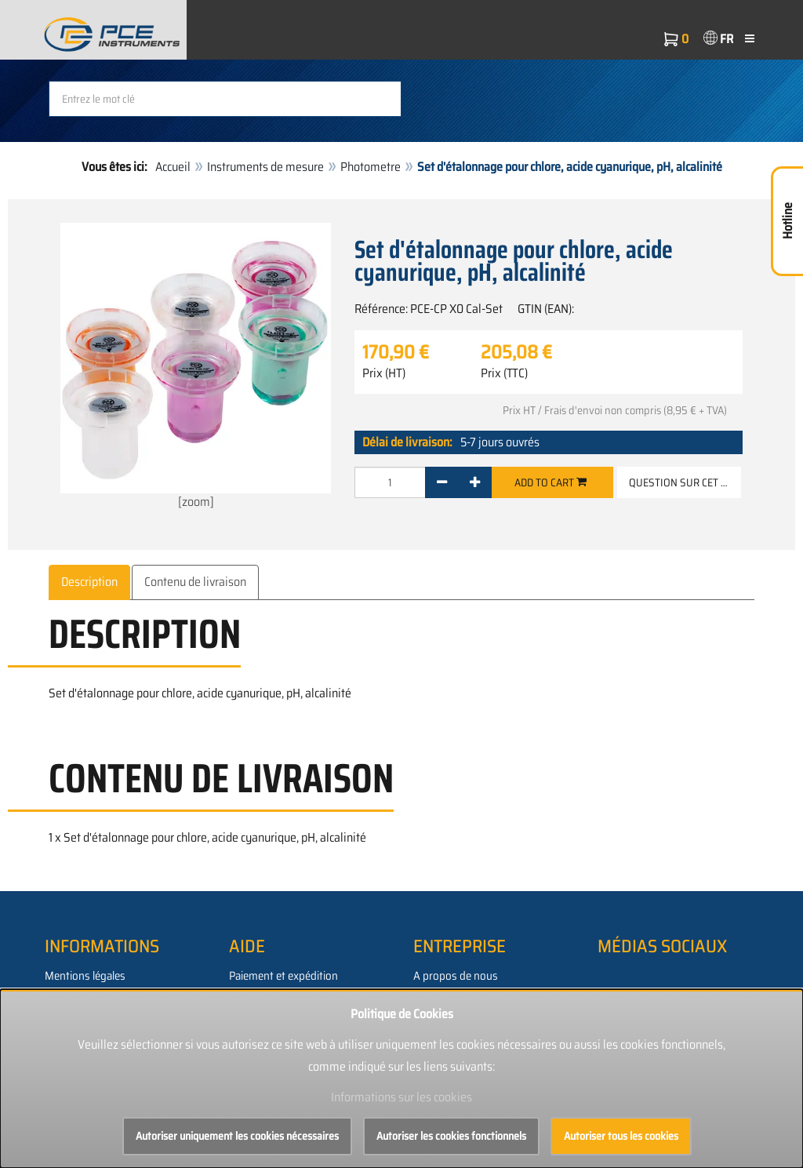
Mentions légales (85, 975)
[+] (475, 482)
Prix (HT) (383, 373)
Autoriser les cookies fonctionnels (451, 1135)
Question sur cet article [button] (685, 482)
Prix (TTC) (504, 373)
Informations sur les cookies (401, 1097)
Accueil (173, 166)
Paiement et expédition (283, 975)
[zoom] (195, 367)
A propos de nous (455, 975)
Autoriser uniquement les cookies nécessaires (237, 1135)
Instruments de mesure (265, 166)
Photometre (370, 166)
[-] (442, 482)
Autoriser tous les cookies (621, 1135)
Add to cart (550, 482)
